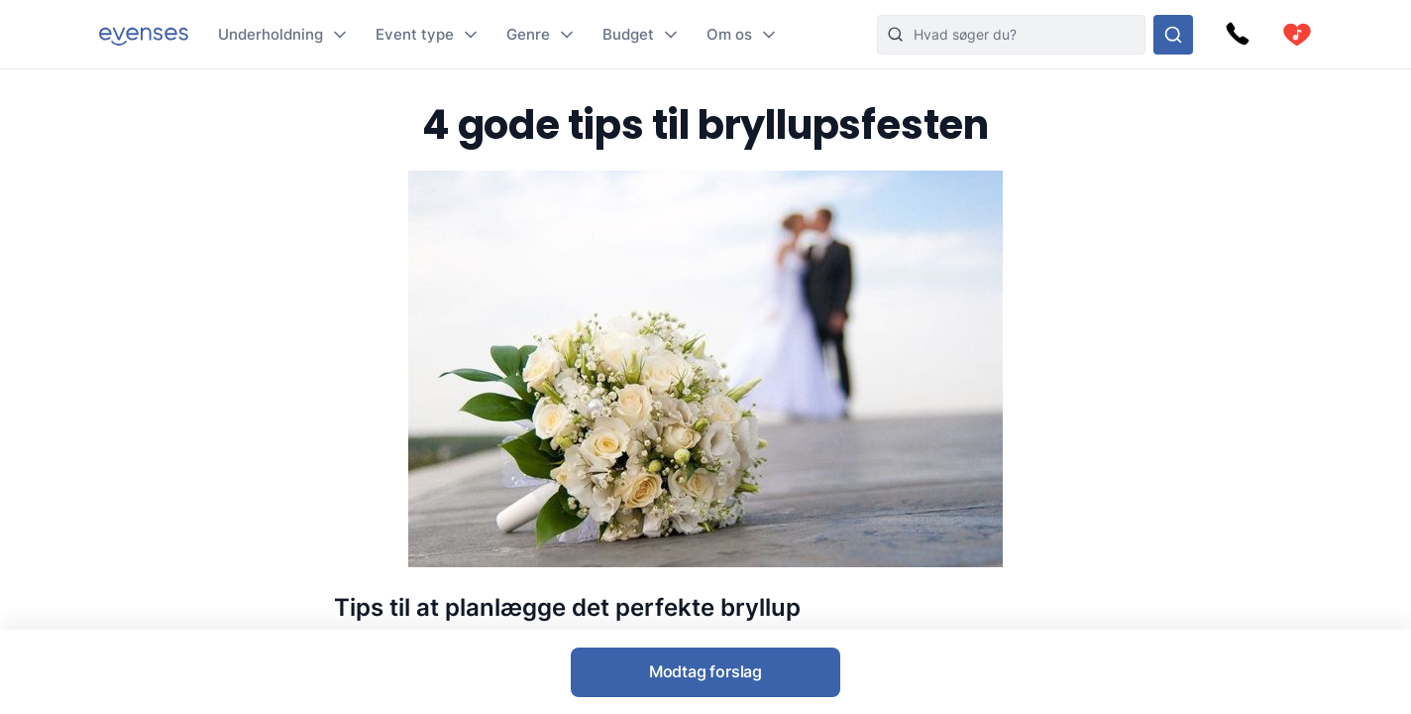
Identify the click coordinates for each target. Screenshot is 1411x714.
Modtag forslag (705, 671)
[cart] (1297, 35)
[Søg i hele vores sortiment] (1173, 35)
